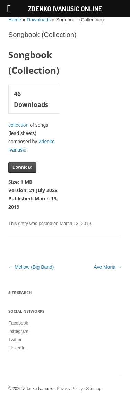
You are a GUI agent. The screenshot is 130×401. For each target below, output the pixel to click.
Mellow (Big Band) (31, 267)
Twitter (14, 339)
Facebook (18, 323)
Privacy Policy (70, 388)
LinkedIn (16, 347)
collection (18, 125)
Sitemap (93, 388)
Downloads (39, 19)
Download (22, 167)
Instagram (18, 331)
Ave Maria (108, 267)
